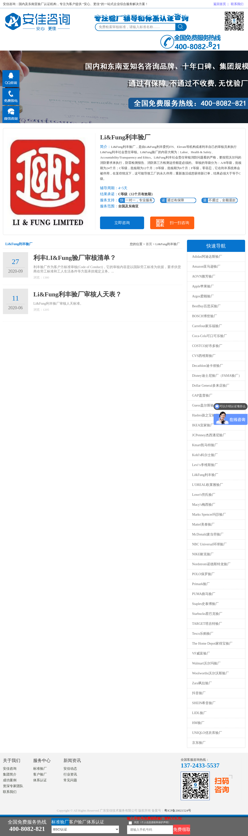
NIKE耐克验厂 (203, 554)
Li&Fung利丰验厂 (205, 475)
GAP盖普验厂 (202, 395)
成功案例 (9, 780)
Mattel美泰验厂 (203, 524)
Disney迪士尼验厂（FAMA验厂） (217, 375)
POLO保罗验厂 (203, 574)
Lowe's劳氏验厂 (203, 495)
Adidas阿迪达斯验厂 (207, 256)
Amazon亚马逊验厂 (206, 266)
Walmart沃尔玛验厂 (206, 663)
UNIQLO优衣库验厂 (207, 733)
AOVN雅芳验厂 (203, 276)
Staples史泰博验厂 (205, 604)
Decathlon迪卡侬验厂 (207, 366)
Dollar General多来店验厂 (210, 385)
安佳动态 (70, 768)
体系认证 (40, 780)
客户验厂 (40, 774)
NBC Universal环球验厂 (209, 544)
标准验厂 (40, 768)
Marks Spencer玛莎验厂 (209, 514)
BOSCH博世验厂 (204, 316)
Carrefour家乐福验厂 (207, 326)
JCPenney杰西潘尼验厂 (209, 435)
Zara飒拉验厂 (202, 683)
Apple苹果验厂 (203, 286)
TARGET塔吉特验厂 (207, 623)
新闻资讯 (72, 760)
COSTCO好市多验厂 (207, 346)
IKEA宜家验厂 (203, 425)
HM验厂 (198, 723)
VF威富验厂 (201, 653)
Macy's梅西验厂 (203, 504)
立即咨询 (122, 223)
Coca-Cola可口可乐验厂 (209, 336)
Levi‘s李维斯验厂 (205, 465)
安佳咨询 (9, 768)
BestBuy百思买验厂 (206, 306)
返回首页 (219, 4)
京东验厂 (199, 743)
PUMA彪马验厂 (203, 594)
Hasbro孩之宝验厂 (205, 415)
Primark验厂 (201, 584)
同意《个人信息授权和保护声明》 (152, 822)
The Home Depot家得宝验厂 (212, 643)
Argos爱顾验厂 (203, 296)
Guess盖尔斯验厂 (204, 405)
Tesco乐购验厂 (202, 633)
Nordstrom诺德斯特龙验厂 (211, 564)
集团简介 (9, 774)
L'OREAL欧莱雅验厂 (207, 485)
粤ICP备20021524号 (177, 810)
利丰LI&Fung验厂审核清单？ (74, 257)
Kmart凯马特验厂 (205, 445)
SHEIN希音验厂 (204, 703)
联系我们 (237, 4)
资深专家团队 (13, 786)
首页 (149, 244)
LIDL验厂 (199, 713)
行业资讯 (70, 774)
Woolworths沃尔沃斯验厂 (210, 673)
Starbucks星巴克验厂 (207, 614)
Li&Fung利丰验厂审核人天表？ (77, 294)
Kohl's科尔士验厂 (205, 455)
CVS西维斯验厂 (204, 356)
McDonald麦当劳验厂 (208, 534)
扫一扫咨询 (179, 223)
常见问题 (70, 780)
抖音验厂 (199, 693)
